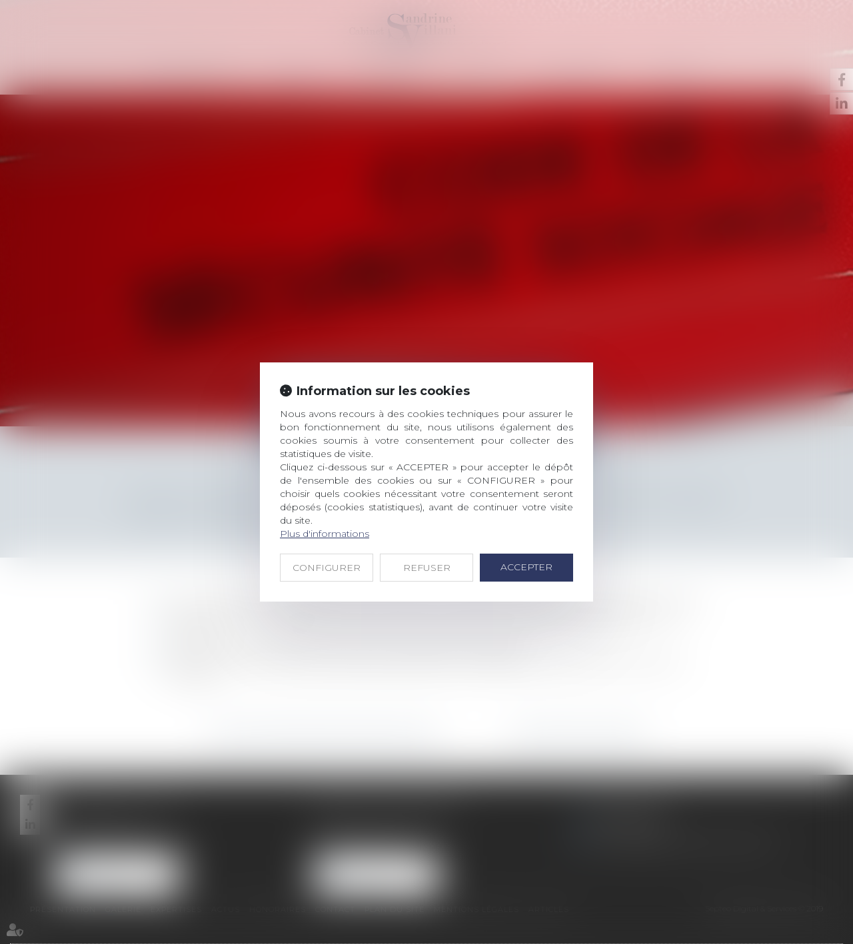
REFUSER (426, 568)
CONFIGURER (327, 568)
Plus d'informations (324, 534)
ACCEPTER (526, 567)
